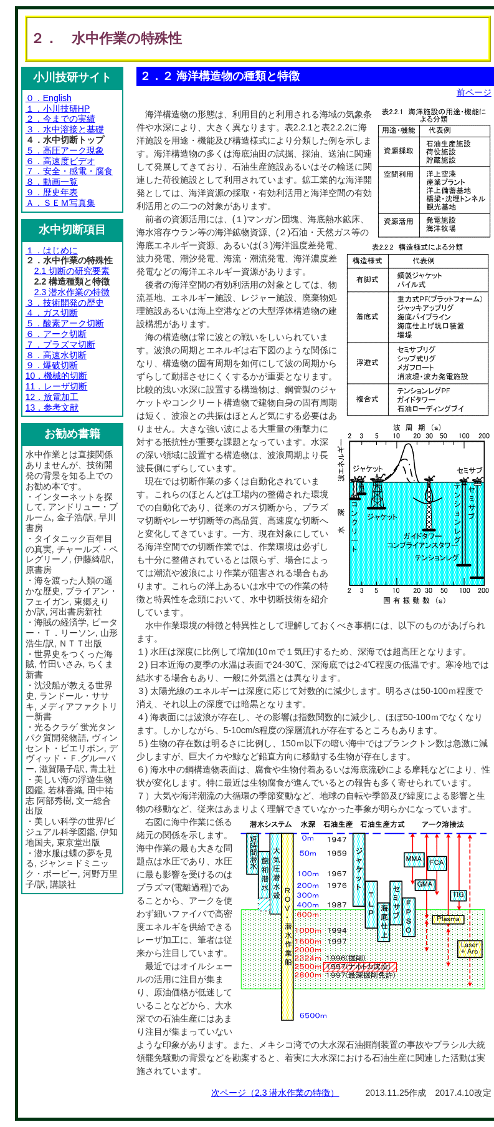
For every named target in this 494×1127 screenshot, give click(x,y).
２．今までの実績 (60, 119)
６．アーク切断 (56, 334)
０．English (49, 98)
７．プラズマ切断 (60, 344)
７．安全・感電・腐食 (69, 171)
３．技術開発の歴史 (65, 303)
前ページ (474, 92)
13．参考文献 (52, 407)
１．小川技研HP (58, 109)
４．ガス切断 (52, 313)
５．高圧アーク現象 (65, 150)
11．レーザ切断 (57, 386)
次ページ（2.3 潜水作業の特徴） (275, 1093)
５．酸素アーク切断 (65, 323)
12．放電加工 (52, 397)
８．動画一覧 (52, 182)
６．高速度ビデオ (60, 161)
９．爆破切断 (52, 365)
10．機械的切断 (57, 376)
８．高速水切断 (56, 355)
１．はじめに (52, 250)
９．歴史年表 (52, 192)
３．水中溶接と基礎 (65, 129)
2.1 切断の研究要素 (72, 271)
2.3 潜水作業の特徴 (72, 292)
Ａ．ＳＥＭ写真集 (60, 203)
